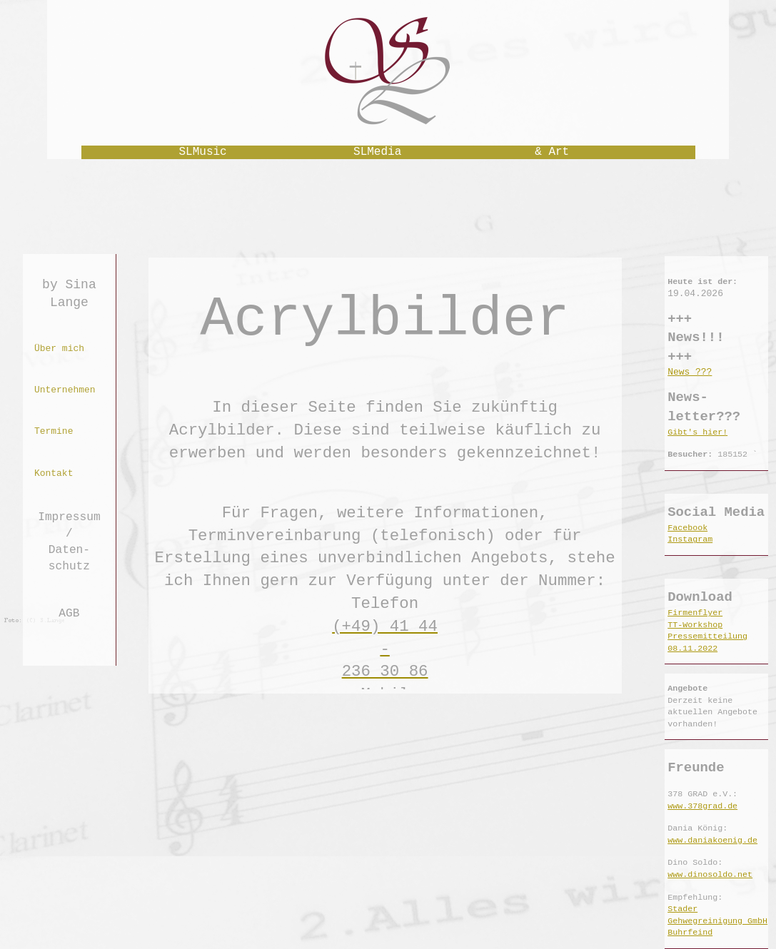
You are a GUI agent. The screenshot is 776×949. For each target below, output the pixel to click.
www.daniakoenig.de (712, 841)
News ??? (689, 372)
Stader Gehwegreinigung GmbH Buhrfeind (717, 921)
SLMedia (377, 152)
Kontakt (53, 473)
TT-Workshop (694, 625)
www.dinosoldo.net (709, 875)
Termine (53, 431)
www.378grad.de (702, 806)
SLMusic (202, 152)
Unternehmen (65, 390)
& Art (552, 152)
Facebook (687, 528)
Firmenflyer (694, 613)
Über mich (59, 348)
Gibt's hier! (697, 432)
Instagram (689, 539)
